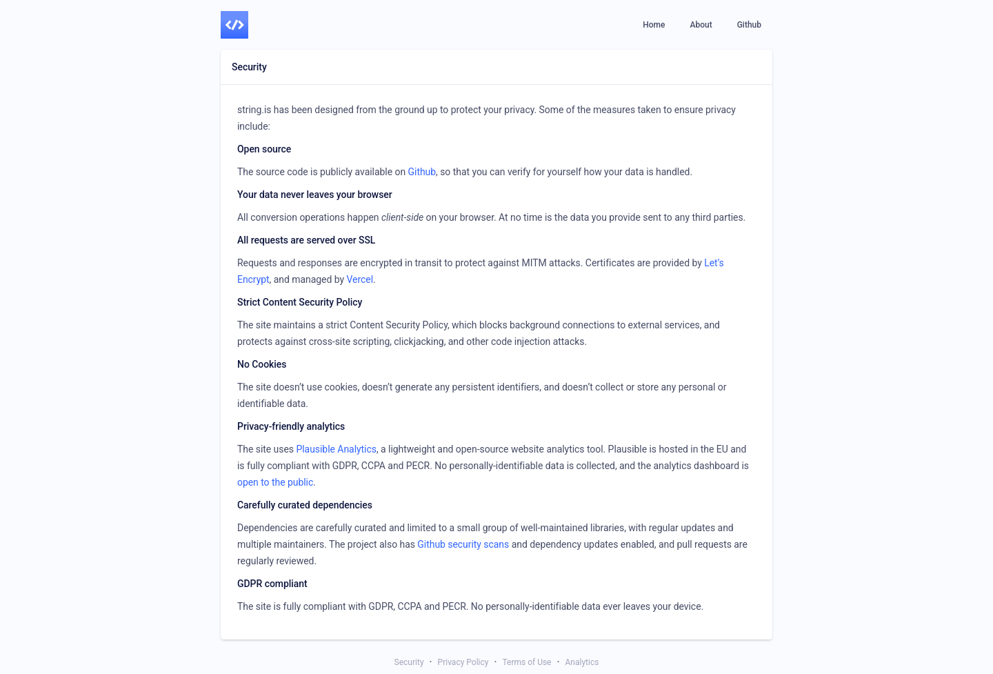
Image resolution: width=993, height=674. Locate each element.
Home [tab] (654, 25)
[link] (234, 25)
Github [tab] (749, 25)
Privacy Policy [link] (463, 662)
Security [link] (409, 662)
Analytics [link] (582, 662)
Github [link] (422, 171)
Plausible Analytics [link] (336, 449)
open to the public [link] (275, 482)
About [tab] (701, 25)
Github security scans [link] (463, 544)
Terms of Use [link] (526, 662)
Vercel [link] (359, 279)
